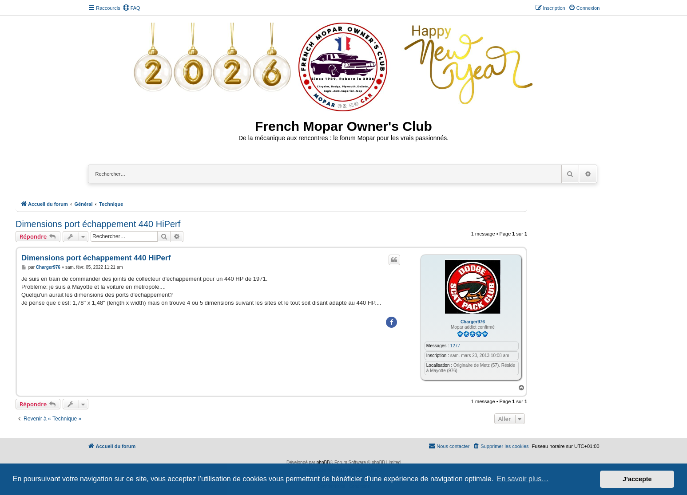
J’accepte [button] (637, 479)
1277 (455, 345)
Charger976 (473, 321)
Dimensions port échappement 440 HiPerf (98, 224)
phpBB (323, 462)
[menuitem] (131, 8)
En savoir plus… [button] (523, 479)
